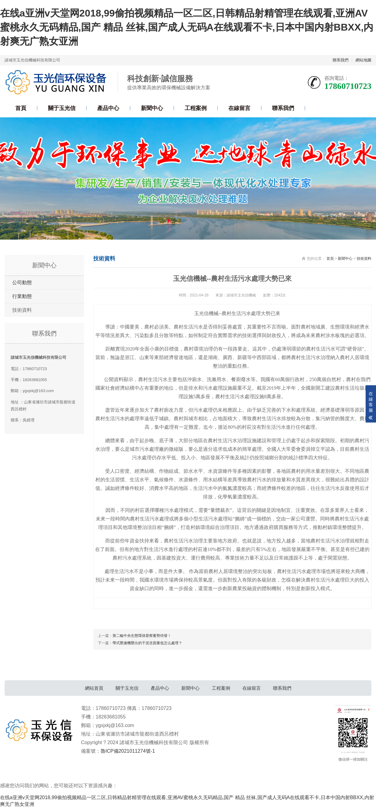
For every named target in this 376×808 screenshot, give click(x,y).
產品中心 (108, 108)
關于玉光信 (62, 108)
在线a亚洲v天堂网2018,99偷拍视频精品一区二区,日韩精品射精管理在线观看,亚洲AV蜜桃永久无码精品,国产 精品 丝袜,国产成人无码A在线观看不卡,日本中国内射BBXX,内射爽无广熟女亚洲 (186, 27)
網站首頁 (94, 688)
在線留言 (239, 108)
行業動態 (22, 296)
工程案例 (196, 108)
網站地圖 (363, 60)
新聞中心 (152, 108)
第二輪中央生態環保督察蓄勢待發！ (141, 636)
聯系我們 (340, 60)
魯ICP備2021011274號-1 (128, 751)
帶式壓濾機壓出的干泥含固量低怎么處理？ (147, 643)
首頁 (20, 108)
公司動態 (22, 282)
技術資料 (22, 310)
